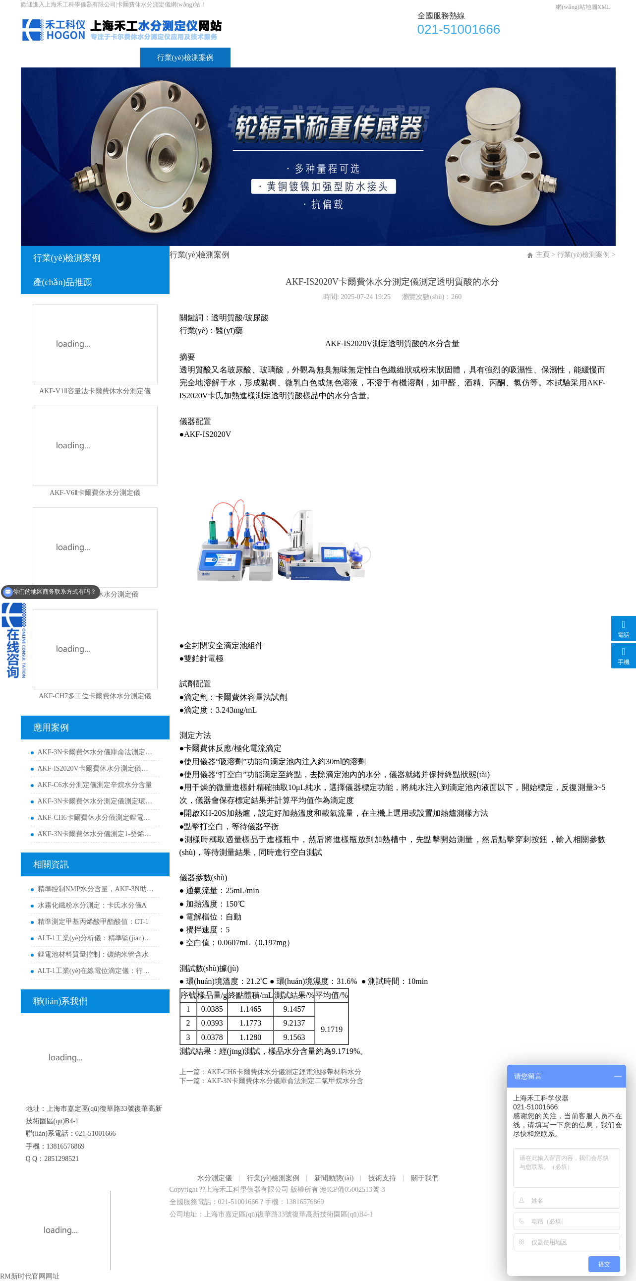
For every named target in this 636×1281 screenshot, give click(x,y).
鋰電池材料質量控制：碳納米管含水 (93, 954)
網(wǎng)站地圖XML (583, 6)
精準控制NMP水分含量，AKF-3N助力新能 (96, 889)
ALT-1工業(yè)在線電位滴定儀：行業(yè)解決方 (96, 971)
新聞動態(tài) (268, 57)
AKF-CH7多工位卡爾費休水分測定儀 (95, 696)
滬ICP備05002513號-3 (352, 1189)
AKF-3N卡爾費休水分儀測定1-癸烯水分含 (96, 834)
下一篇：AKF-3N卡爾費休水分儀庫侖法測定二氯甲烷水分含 (271, 1081)
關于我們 (401, 57)
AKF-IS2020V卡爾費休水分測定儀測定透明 (96, 768)
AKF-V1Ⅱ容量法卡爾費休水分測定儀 (95, 391)
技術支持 (338, 57)
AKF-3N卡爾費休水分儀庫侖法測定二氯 (96, 752)
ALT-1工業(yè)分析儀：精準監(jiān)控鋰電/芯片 (96, 938)
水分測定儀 (104, 57)
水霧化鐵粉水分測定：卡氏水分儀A (92, 905)
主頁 (543, 254)
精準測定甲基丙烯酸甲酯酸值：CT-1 (93, 921)
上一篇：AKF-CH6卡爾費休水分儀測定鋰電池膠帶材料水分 (270, 1072)
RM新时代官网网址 (29, 1276)
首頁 (45, 57)
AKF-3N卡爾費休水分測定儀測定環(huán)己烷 (96, 801)
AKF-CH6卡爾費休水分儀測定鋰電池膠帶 (96, 817)
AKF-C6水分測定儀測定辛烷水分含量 (95, 785)
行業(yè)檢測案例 (185, 57)
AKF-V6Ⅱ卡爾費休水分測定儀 (95, 492)
